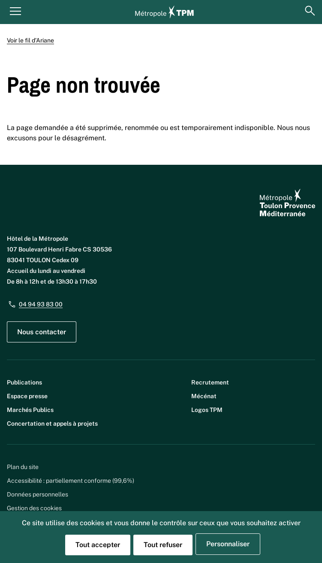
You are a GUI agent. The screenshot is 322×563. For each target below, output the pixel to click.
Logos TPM (207, 409)
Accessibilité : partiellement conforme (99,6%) (70, 480)
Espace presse (27, 396)
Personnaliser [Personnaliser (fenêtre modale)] (228, 544)
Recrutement (210, 382)
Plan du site (23, 466)
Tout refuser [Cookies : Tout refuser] (163, 545)
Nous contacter (41, 332)
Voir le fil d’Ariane (30, 40)
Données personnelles (37, 494)
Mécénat (204, 396)
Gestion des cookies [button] (34, 508)
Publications (24, 382)
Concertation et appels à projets (52, 423)
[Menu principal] (15, 10)
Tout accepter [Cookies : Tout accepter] (97, 545)
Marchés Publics (30, 409)
